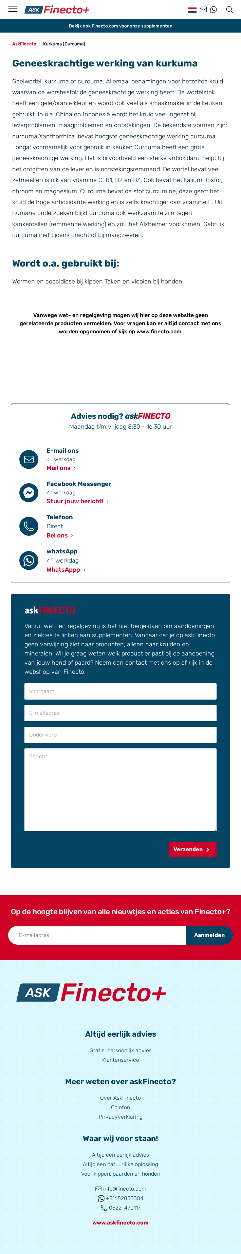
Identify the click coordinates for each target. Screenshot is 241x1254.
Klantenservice (120, 1060)
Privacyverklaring (121, 1117)
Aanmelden (209, 935)
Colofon (120, 1107)
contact (189, 323)
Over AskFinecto (120, 1098)
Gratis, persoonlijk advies (121, 1050)
